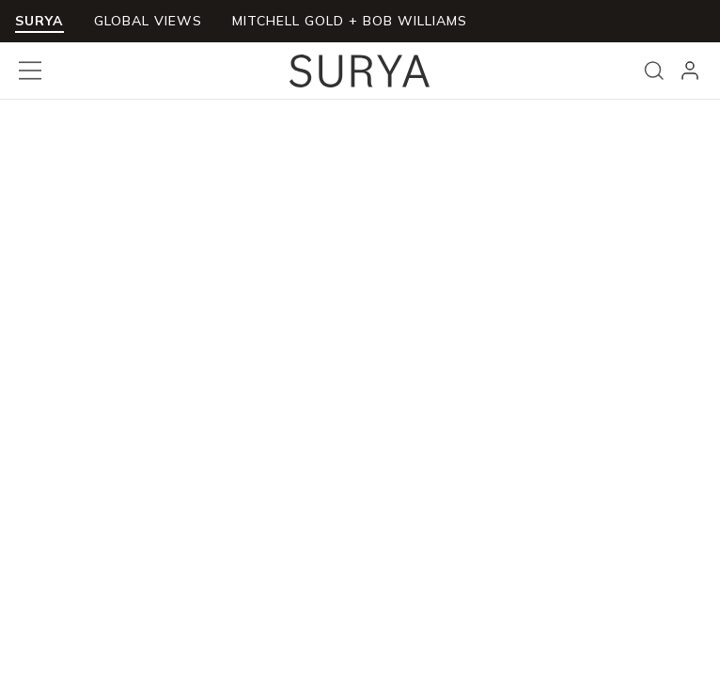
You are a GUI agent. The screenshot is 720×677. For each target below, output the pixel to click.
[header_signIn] (690, 70)
